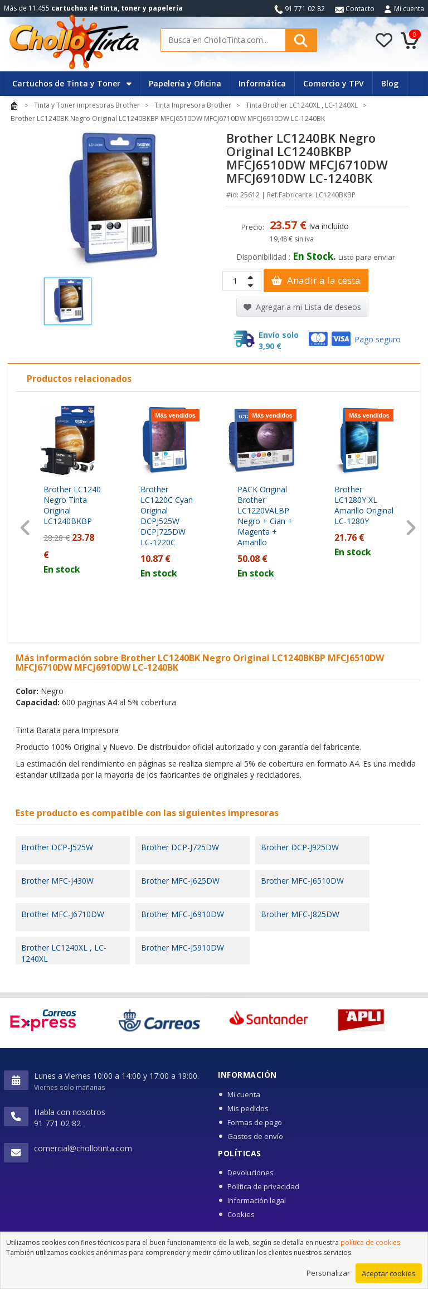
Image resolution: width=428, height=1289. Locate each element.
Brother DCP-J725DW (180, 847)
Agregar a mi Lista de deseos (302, 307)
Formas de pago (254, 1122)
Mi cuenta (409, 8)
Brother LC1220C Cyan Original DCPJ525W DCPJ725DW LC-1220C (166, 515)
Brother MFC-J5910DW (182, 947)
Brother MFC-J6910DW (182, 914)
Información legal (256, 1200)
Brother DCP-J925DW (300, 847)
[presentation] (25, 527)
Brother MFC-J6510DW (302, 880)
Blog (389, 83)
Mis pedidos (248, 1108)
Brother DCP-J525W (57, 847)
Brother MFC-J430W (57, 880)
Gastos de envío (255, 1136)
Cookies (241, 1214)
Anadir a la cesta (316, 280)
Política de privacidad (263, 1186)
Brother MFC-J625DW (180, 880)
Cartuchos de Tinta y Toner (72, 83)
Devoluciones (250, 1172)
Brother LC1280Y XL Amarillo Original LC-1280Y (363, 505)
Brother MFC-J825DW (300, 914)
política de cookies (370, 1250)
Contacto (354, 8)
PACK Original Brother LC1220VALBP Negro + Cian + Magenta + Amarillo (265, 515)
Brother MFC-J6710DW (62, 914)
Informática (262, 83)
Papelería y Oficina (185, 83)
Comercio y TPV (333, 83)
